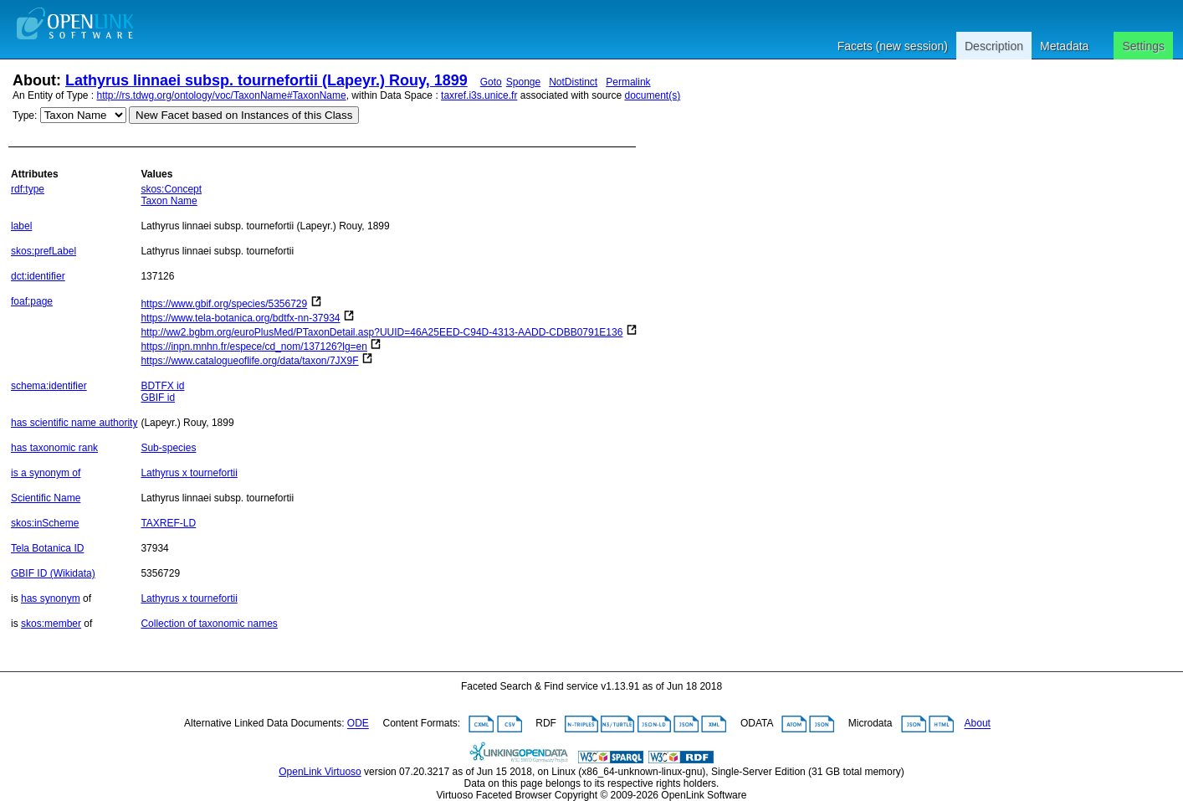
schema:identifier (49, 386)
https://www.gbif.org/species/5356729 (224, 304)
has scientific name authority (74, 423)
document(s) (652, 95)
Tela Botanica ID (47, 548)
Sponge (523, 82)
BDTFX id (162, 386)
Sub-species (168, 448)
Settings (1143, 46)
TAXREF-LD (168, 523)
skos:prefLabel (43, 251)
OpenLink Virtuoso (320, 772)
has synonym (50, 598)
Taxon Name (169, 201)
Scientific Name (45, 498)
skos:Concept (171, 189)
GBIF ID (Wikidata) (53, 573)
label (21, 226)
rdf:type (27, 189)
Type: (25, 115)
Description (994, 46)
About (978, 724)
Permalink (628, 82)
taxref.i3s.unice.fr (479, 95)
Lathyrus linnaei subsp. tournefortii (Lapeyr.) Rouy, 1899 (266, 80)
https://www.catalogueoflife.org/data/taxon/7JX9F (249, 361)
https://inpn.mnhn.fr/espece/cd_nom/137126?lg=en (254, 346)
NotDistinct (573, 82)
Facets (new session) (892, 46)
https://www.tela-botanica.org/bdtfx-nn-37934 (240, 318)
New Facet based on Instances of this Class (244, 115)
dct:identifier (38, 276)
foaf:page (32, 301)
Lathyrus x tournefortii (189, 473)
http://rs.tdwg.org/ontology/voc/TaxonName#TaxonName (221, 95)
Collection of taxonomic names (209, 623)
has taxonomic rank (54, 448)
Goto (491, 82)
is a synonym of (45, 473)
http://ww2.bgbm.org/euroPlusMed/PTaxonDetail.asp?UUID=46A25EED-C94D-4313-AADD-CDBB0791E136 (381, 332)
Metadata (1064, 46)
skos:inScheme (45, 523)
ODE (358, 724)
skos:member (51, 623)
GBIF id (158, 397)
